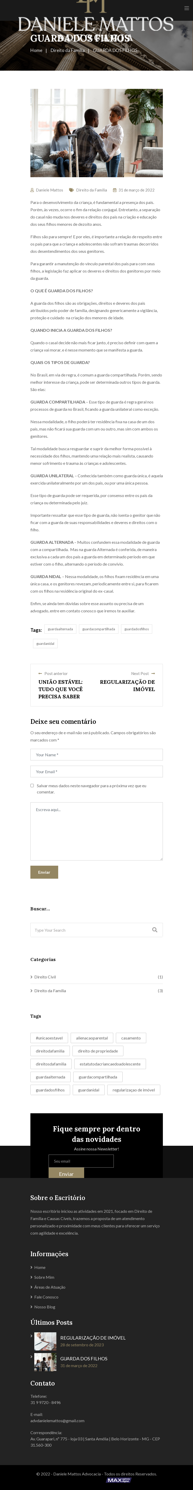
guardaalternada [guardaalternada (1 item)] (50, 1076)
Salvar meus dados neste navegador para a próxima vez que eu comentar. (91, 788)
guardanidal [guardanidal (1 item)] (88, 1089)
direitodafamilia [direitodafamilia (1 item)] (50, 1050)
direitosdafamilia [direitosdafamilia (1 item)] (51, 1063)
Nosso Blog (44, 1306)
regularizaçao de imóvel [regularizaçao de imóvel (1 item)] (134, 1089)
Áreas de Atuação (49, 1286)
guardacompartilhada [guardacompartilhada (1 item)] (98, 1076)
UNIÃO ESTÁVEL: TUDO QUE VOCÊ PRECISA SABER (60, 689)
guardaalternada (60, 629)
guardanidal (45, 643)
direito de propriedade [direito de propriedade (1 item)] (98, 1050)
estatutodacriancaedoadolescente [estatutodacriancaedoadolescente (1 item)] (110, 1063)
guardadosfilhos (136, 629)
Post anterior (53, 673)
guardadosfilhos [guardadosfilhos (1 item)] (50, 1089)
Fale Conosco (46, 1296)
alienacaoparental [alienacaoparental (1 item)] (92, 1037)
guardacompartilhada (98, 629)
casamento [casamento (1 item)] (131, 1037)
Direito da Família (91, 190)
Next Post (143, 673)
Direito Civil (45, 976)
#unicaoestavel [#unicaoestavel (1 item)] (49, 1037)
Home (39, 1267)
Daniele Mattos (49, 190)
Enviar (44, 872)
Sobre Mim (44, 1277)
